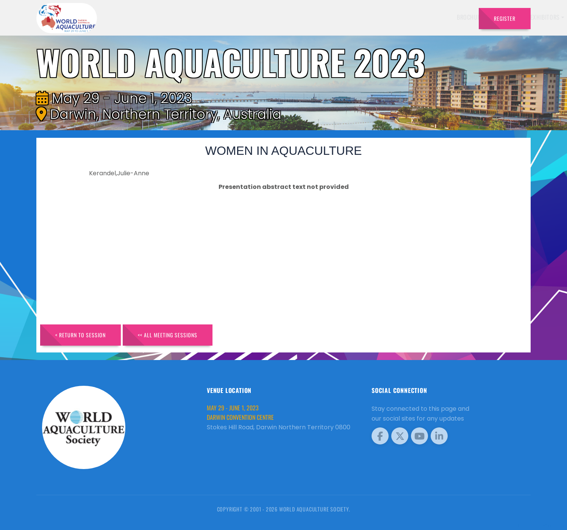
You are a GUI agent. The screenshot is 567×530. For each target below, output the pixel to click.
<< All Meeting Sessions (167, 335)
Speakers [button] (301, 17)
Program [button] (419, 17)
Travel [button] (453, 17)
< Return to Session (80, 335)
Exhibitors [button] (341, 17)
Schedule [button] (381, 17)
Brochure (266, 17)
